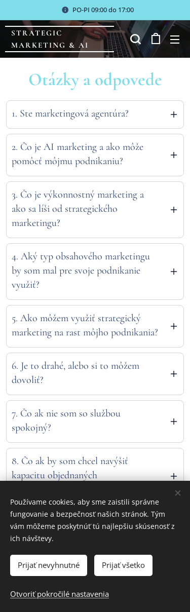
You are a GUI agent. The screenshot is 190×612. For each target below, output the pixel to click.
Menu (174, 39)
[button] (134, 39)
